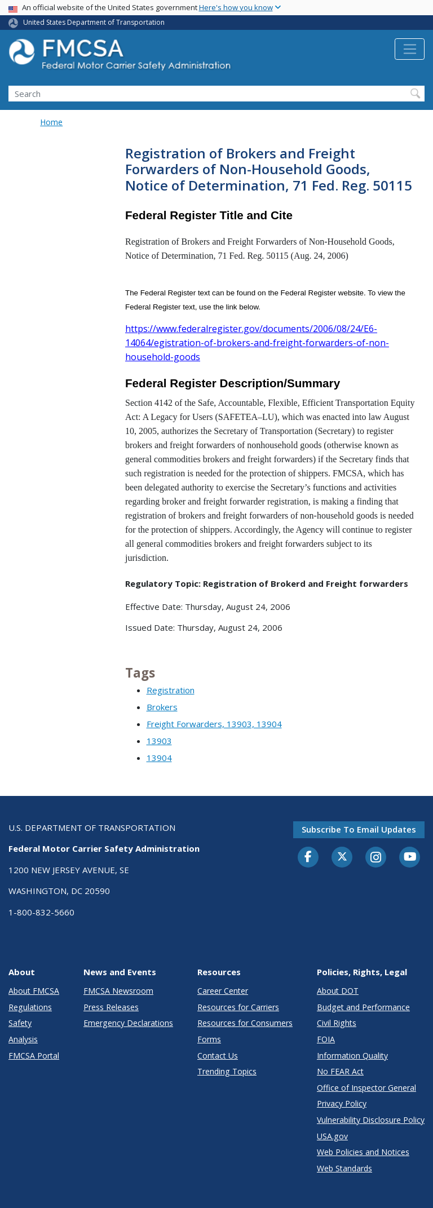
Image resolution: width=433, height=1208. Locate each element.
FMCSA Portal (33, 1055)
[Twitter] (342, 856)
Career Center (222, 990)
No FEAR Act (340, 1071)
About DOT (338, 990)
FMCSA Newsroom (118, 990)
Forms (209, 1039)
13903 (159, 740)
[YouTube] (410, 857)
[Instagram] (376, 858)
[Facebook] (308, 857)
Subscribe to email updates (359, 829)
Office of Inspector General (366, 1087)
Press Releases (111, 1007)
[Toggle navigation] (410, 49)
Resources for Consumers (245, 1022)
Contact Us (217, 1055)
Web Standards (344, 1168)
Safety (20, 1022)
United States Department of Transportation (94, 22)
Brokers (162, 707)
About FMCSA (33, 990)
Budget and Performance (363, 1007)
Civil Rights (336, 1022)
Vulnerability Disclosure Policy (371, 1119)
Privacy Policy (341, 1103)
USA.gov (332, 1136)
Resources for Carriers (238, 1007)
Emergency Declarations (128, 1022)
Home (51, 122)
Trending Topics (227, 1071)
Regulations (30, 1007)
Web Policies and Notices (363, 1152)
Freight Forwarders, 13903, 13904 (214, 723)
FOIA (326, 1039)
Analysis (23, 1039)
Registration (171, 690)
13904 (159, 757)
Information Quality (352, 1055)
